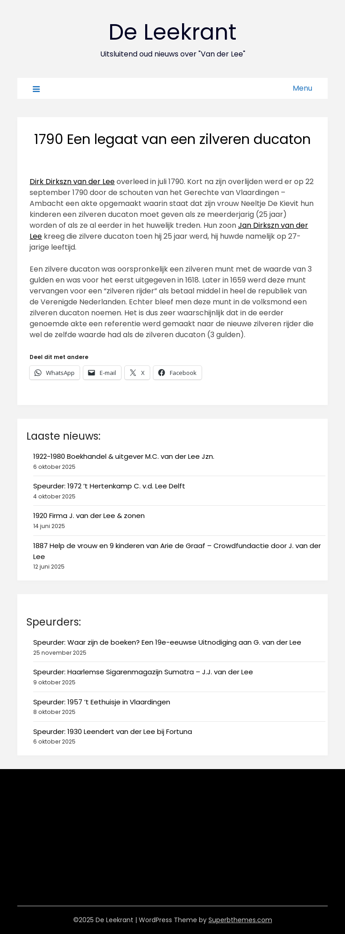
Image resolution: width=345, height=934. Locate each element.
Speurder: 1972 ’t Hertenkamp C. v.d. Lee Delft (109, 486)
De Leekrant (172, 32)
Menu (302, 88)
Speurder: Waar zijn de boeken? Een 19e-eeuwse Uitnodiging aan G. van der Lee (167, 642)
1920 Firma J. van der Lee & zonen (89, 515)
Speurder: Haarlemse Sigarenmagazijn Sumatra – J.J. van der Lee (143, 672)
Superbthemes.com (240, 919)
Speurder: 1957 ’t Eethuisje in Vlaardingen (101, 702)
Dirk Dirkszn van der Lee (72, 181)
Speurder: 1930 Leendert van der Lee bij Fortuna (112, 731)
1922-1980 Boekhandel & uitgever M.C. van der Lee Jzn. (123, 456)
